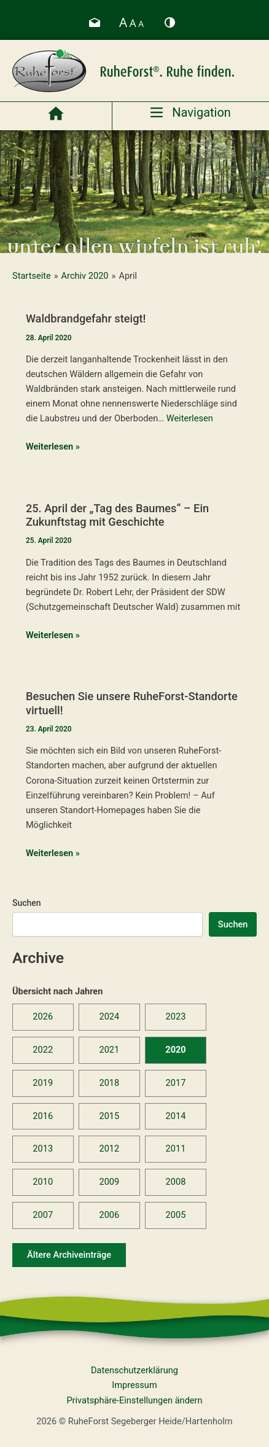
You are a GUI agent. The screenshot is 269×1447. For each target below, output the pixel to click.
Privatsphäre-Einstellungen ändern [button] (134, 1400)
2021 (109, 1049)
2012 (109, 1148)
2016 (43, 1115)
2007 (43, 1214)
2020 (175, 1049)
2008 (176, 1181)
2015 (109, 1115)
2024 (109, 1016)
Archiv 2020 (85, 275)
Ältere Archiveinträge (69, 1254)
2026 (43, 1016)
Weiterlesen (189, 418)
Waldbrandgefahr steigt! (86, 318)
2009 (109, 1181)
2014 (176, 1115)
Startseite (31, 275)
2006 (109, 1214)
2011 (176, 1148)
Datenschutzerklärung (134, 1370)
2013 (43, 1148)
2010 (43, 1181)
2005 (176, 1214)
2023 (176, 1016)
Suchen (26, 903)
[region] (134, 191)
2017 (176, 1082)
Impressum (134, 1384)
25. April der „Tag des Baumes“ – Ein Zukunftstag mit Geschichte (117, 515)
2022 (43, 1049)
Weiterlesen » (53, 446)
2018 (109, 1082)
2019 (43, 1082)
